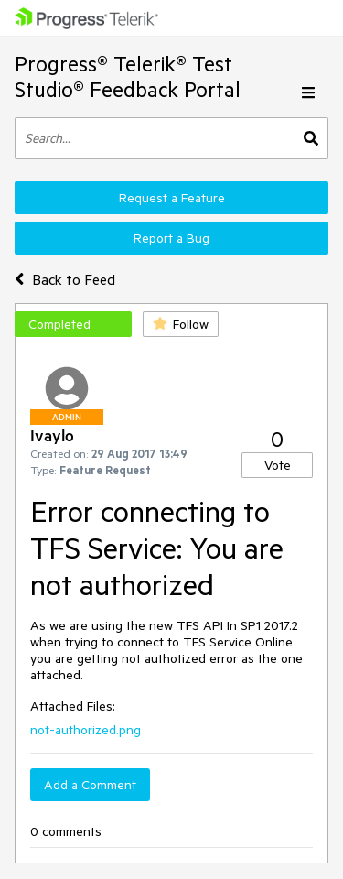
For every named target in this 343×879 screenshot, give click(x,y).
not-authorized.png (85, 730)
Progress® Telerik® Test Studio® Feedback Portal (128, 76)
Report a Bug (171, 238)
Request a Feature (172, 198)
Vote (277, 465)
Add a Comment (90, 784)
